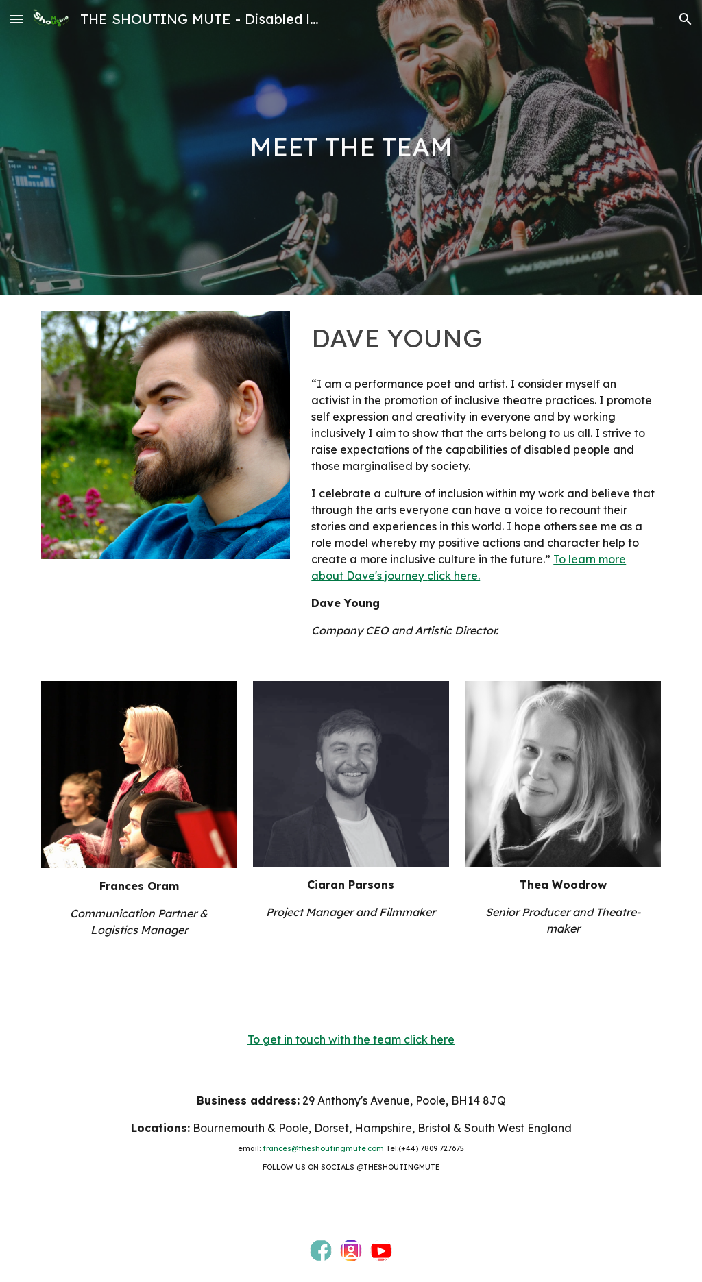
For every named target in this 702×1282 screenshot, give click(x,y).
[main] (351, 147)
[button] (16, 19)
